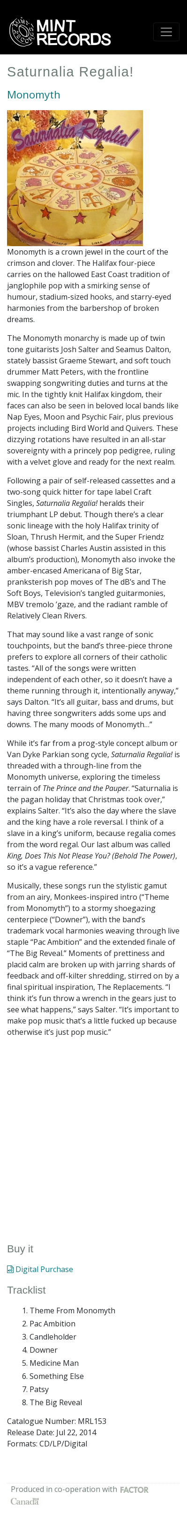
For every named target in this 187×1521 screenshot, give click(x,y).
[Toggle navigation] (166, 32)
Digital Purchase (40, 1269)
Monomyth (33, 94)
